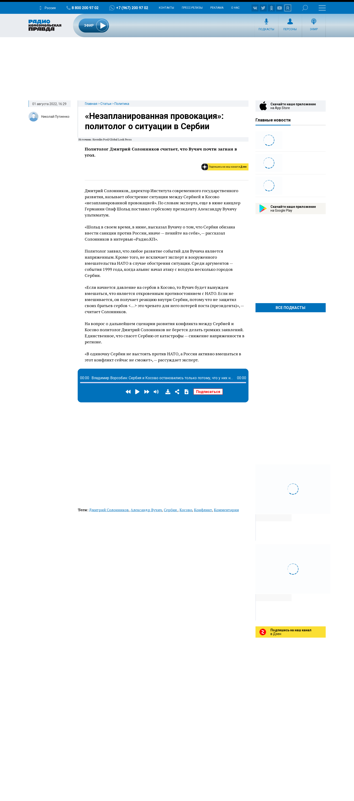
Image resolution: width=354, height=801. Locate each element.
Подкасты (266, 29)
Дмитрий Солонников (109, 509)
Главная (91, 104)
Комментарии (226, 509)
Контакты (166, 7)
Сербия (171, 509)
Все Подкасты (290, 307)
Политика (121, 104)
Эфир (314, 29)
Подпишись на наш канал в (228, 166)
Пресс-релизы (192, 7)
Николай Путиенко (55, 116)
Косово (185, 509)
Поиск (305, 8)
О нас (235, 7)
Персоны (290, 29)
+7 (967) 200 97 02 (132, 8)
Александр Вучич (146, 509)
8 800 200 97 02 (85, 8)
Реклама (216, 7)
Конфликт (203, 509)
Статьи (105, 104)
